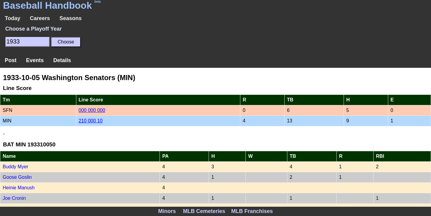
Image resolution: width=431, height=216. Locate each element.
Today (12, 18)
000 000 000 (92, 110)
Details (62, 60)
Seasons (71, 18)
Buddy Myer (15, 166)
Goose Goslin (17, 177)
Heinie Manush (19, 187)
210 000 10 (91, 120)
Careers (40, 18)
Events (35, 60)
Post (10, 60)
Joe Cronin (14, 198)
